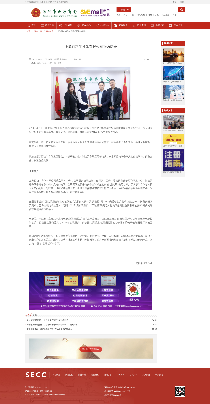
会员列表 (133, 375)
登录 (175, 2)
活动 (150, 15)
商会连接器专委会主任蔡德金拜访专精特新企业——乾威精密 (52, 325)
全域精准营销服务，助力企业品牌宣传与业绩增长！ (48, 320)
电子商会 (57, 63)
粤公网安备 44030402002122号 (117, 391)
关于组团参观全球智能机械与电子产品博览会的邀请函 (49, 329)
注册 (182, 2)
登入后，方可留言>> (90, 349)
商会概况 (56, 375)
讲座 (157, 15)
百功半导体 (41, 63)
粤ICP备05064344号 (112, 395)
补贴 (132, 15)
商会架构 (69, 375)
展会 (125, 15)
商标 (174, 15)
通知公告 (107, 375)
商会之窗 (38, 31)
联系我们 (159, 375)
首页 (28, 31)
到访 (50, 63)
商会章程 (82, 375)
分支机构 (120, 375)
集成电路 (165, 15)
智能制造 (141, 15)
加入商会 (146, 375)
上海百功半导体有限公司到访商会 (71, 31)
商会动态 (49, 31)
